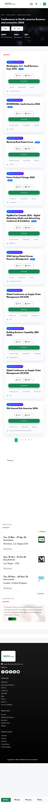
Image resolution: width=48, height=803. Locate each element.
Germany (4, 741)
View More (41, 593)
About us (4, 702)
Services (3, 687)
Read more (10, 460)
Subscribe (4, 693)
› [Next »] (34, 440)
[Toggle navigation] (31, 4)
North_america (11, 15)
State (39, 800)
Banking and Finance (7, 717)
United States (5, 744)
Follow (5, 28)
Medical (3, 726)
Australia (4, 735)
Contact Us (4, 690)
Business (3, 714)
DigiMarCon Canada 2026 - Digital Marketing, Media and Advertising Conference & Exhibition (23, 218)
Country (28, 800)
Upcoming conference (7, 685)
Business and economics (24, 15)
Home (2, 15)
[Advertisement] (24, 494)
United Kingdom (6, 747)
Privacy (3, 699)
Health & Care (5, 723)
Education (4, 720)
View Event (24, 81)
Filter (5, 800)
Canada (3, 738)
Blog (2, 696)
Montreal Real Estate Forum (20, 142)
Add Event (12, 619)
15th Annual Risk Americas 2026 (22, 408)
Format (17, 800)
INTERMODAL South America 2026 (23, 104)
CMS (39, 759)
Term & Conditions (6, 704)
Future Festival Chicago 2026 (21, 178)
